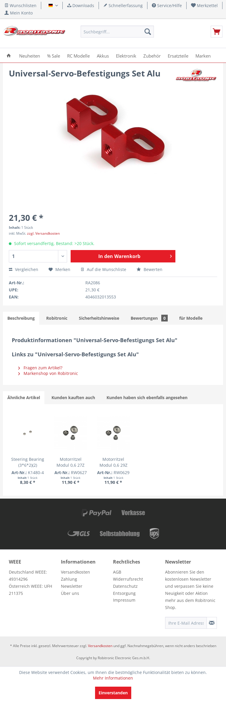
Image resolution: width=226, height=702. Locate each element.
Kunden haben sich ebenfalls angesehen (147, 397)
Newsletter (71, 586)
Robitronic (56, 318)
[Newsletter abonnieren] (212, 623)
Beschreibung (21, 318)
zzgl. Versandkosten (43, 233)
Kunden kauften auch (73, 397)
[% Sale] (54, 55)
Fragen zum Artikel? (40, 367)
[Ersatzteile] (178, 55)
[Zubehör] (152, 55)
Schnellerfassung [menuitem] (123, 5)
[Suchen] (148, 31)
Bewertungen (149, 318)
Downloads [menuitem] (80, 5)
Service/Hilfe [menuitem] (167, 5)
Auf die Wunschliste (103, 269)
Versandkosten (75, 572)
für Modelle (190, 318)
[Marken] (203, 55)
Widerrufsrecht (128, 579)
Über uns (70, 593)
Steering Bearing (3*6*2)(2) (27, 462)
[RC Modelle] (78, 55)
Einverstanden (113, 693)
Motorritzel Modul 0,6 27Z (70, 462)
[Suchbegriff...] (117, 31)
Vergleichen (23, 269)
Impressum (124, 600)
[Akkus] (102, 55)
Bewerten (149, 269)
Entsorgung (124, 593)
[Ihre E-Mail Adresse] (186, 623)
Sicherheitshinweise (99, 318)
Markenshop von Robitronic (48, 373)
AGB (117, 572)
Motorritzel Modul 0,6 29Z (113, 462)
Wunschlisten (20, 5)
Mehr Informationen (113, 678)
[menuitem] (204, 5)
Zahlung (69, 579)
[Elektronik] (126, 55)
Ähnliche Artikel (23, 397)
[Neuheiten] (30, 55)
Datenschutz (125, 586)
